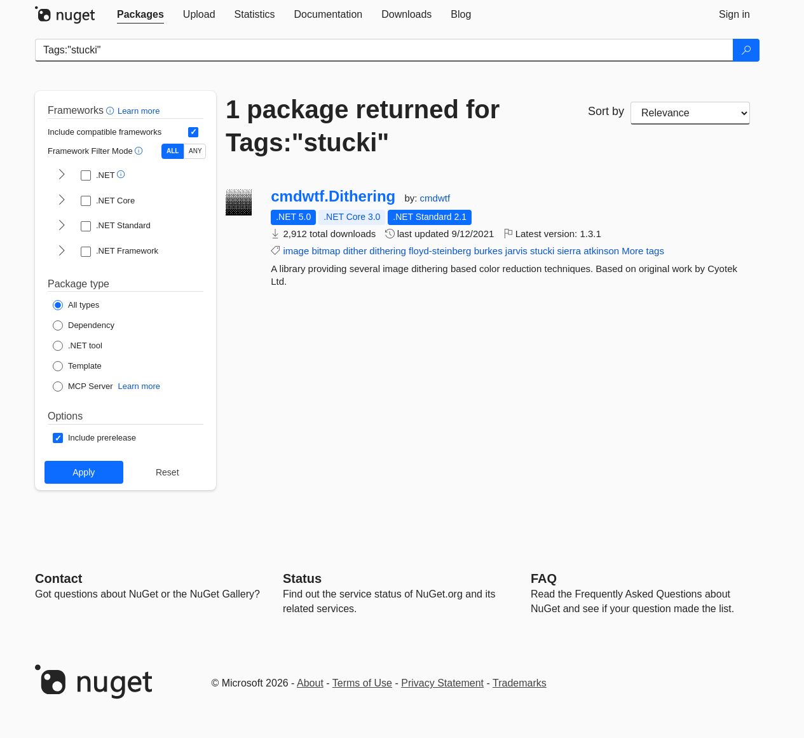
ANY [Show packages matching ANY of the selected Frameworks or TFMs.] (195, 150)
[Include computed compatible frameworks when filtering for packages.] (193, 132)
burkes (488, 250)
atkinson (601, 250)
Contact (58, 578)
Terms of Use (362, 683)
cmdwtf (435, 198)
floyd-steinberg (440, 250)
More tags (643, 250)
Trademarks (520, 683)
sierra (569, 250)
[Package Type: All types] (76, 305)
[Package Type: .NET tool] (77, 346)
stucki (542, 250)
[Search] (746, 50)
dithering (387, 250)
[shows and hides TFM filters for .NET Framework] (62, 251)
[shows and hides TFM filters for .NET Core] (62, 201)
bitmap (325, 250)
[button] (111, 110)
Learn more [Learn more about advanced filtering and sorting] (139, 111)
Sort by (606, 111)
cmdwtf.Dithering (333, 196)
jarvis (516, 250)
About (310, 683)
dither (355, 250)
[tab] (140, 15)
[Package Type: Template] (77, 366)
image (296, 250)
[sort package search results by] (690, 113)
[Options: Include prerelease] (94, 438)
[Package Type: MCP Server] (83, 386)
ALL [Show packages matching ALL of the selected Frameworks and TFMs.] (173, 150)
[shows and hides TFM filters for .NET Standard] (62, 226)
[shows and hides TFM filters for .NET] (62, 175)
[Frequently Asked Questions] (544, 578)
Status (302, 578)
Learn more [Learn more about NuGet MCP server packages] (139, 386)
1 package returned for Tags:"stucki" (363, 125)
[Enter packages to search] (384, 50)
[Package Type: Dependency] (83, 325)
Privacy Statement (442, 683)
